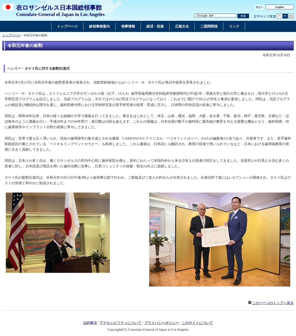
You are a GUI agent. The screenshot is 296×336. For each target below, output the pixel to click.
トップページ (11, 35)
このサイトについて (197, 323)
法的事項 (90, 323)
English (279, 7)
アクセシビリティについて (120, 323)
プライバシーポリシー (161, 323)
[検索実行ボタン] (243, 16)
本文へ (259, 7)
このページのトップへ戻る (273, 303)
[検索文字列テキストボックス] (215, 16)
